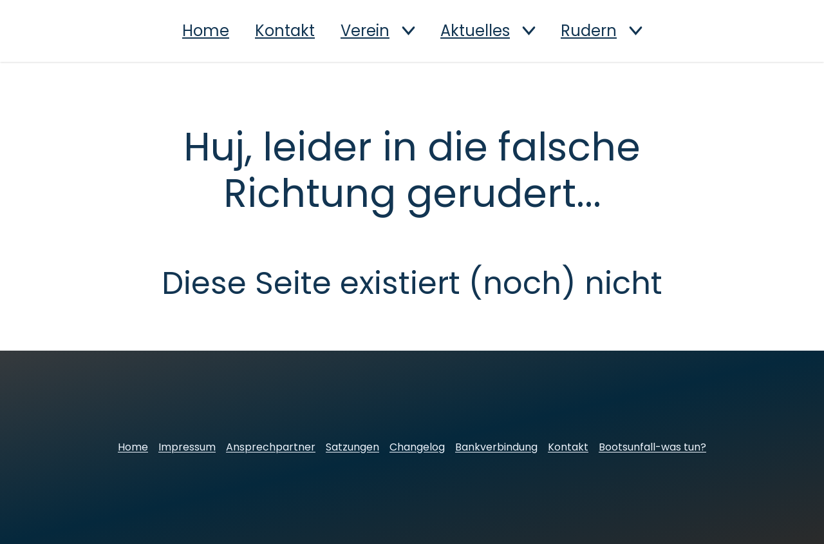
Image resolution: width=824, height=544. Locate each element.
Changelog (417, 447)
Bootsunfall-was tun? (652, 447)
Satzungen (352, 447)
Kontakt (285, 31)
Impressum (187, 447)
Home (205, 31)
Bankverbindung (496, 447)
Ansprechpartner (270, 447)
